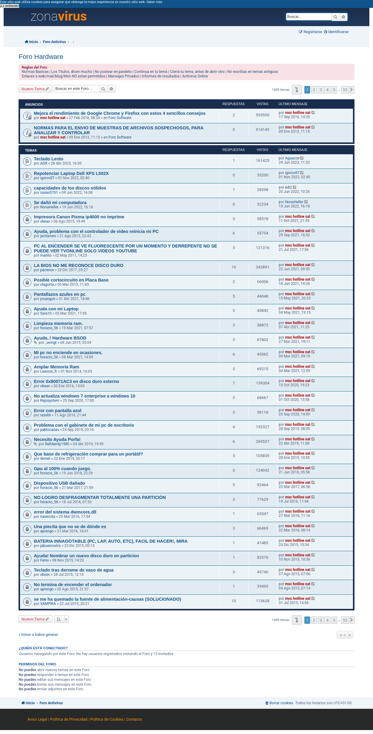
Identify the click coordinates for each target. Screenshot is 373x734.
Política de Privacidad (68, 719)
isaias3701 (49, 192)
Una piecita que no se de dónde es (70, 526)
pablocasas (49, 430)
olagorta (47, 284)
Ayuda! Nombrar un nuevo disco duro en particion (86, 555)
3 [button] (321, 89)
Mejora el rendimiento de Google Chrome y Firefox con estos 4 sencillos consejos (119, 113)
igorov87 (47, 178)
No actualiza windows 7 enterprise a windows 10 (84, 396)
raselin (45, 415)
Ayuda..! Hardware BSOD (60, 338)
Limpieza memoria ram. (58, 323)
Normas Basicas (35, 72)
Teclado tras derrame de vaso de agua (74, 570)
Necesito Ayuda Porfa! (57, 439)
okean (45, 221)
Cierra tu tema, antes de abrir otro (197, 72)
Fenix (44, 560)
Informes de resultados (161, 76)
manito (46, 255)
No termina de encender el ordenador (73, 584)
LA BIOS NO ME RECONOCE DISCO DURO (78, 265)
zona (58, 16)
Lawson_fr (48, 371)
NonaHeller (49, 207)
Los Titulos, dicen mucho (71, 72)
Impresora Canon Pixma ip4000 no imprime (79, 216)
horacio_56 (49, 328)
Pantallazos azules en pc (59, 294)
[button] (297, 89)
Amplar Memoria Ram (56, 366)
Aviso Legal (37, 719)
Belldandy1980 (57, 444)
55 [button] (345, 89)
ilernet (45, 458)
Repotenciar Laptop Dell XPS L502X (71, 173)
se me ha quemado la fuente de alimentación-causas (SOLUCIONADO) (107, 599)
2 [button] (314, 89)
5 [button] (334, 89)
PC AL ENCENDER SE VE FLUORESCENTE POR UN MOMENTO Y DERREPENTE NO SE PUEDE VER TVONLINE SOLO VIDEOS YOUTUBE (125, 248)
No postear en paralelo (113, 72)
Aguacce (292, 158)
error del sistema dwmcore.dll (65, 512)
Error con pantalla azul (57, 410)
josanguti (47, 299)
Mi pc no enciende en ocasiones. (68, 352)
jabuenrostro (50, 546)
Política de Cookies (106, 719)
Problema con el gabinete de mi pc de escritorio (84, 425)
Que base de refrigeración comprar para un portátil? (88, 454)
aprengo (46, 531)
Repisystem (49, 400)
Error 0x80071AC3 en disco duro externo (76, 381)
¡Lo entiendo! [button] (9, 6)
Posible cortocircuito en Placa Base (71, 280)
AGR (43, 163)
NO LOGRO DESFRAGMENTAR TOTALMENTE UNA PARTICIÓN (100, 497)
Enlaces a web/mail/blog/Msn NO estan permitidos (63, 76)
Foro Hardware (41, 56)
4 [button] (327, 89)
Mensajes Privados (123, 76)
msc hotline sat (52, 118)
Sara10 (46, 313)
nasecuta (47, 516)
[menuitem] (336, 32)
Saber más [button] (154, 2)
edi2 (288, 187)
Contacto (134, 719)
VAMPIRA (48, 604)
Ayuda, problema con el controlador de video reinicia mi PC (96, 231)
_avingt (50, 342)
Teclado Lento (48, 158)
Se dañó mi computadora (60, 202)
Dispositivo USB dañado (59, 483)
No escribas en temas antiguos (252, 72)
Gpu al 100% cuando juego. (62, 468)
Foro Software (120, 118)
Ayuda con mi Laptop (56, 308)
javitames (48, 236)
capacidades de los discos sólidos (70, 188)
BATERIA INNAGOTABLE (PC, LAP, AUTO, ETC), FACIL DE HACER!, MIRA (110, 541)
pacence (47, 270)
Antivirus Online (195, 76)
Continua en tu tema (150, 72)
